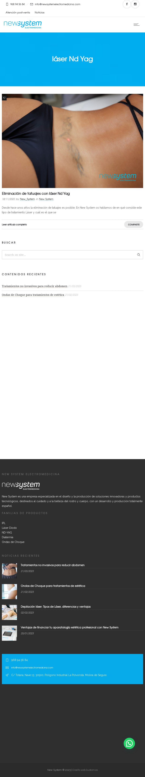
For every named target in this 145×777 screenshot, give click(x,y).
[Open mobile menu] (137, 24)
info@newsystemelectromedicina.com (57, 4)
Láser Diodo (9, 527)
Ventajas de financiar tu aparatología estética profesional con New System (69, 627)
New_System (27, 199)
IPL (3, 523)
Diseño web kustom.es (85, 770)
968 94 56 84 (17, 4)
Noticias (39, 12)
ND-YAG (7, 532)
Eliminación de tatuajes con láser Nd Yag (36, 193)
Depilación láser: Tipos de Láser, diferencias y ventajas (55, 606)
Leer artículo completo (14, 224)
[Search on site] (72, 254)
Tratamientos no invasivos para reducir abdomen (34, 286)
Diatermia (7, 537)
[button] (129, 743)
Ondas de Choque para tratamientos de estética (33, 294)
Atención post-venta (18, 12)
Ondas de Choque (13, 541)
